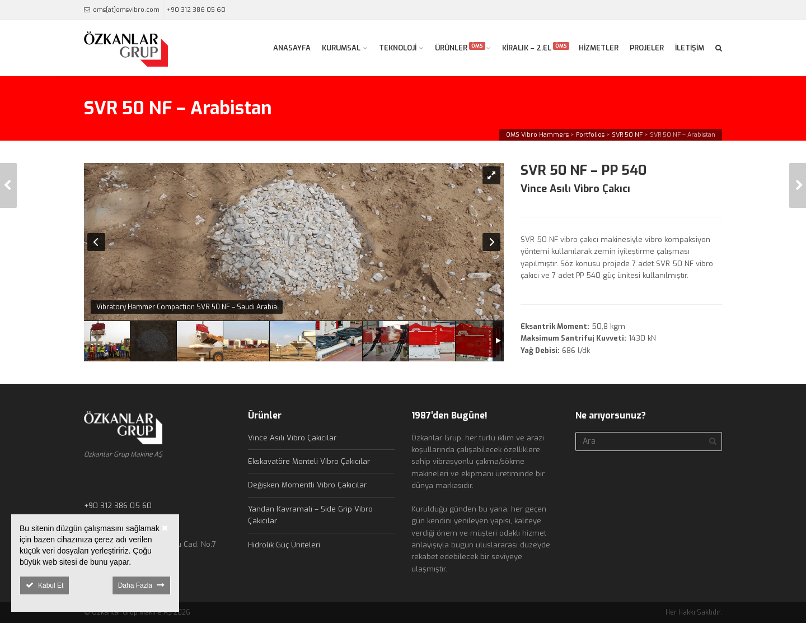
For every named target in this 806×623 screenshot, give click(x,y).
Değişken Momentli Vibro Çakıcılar (307, 485)
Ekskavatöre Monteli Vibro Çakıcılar (309, 461)
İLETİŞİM (689, 48)
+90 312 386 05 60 (196, 10)
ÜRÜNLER (460, 47)
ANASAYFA (292, 48)
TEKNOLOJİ (397, 48)
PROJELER (647, 48)
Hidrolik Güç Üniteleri (284, 545)
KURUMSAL (341, 48)
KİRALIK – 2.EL (535, 47)
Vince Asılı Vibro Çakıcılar (292, 438)
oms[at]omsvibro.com (126, 10)
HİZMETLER (598, 48)
